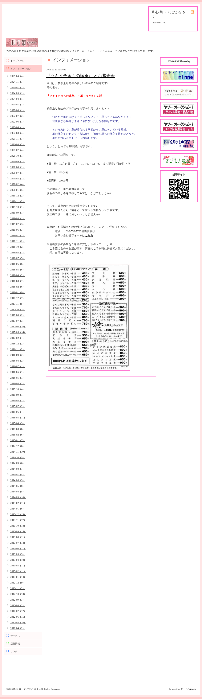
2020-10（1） (17, 155)
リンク (14, 651)
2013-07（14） (18, 542)
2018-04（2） (17, 275)
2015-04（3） (17, 423)
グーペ (184, 689)
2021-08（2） (17, 144)
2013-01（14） (18, 576)
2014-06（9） (17, 480)
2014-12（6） (17, 446)
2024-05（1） (17, 93)
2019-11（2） (17, 201)
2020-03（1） (17, 178)
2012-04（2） (17, 628)
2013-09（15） (18, 531)
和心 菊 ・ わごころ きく (26, 689)
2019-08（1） (17, 218)
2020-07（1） (17, 172)
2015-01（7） (17, 440)
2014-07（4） (17, 474)
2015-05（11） (18, 417)
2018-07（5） (17, 258)
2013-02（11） (18, 571)
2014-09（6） (17, 463)
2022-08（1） (17, 110)
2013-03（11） (18, 565)
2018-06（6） (17, 263)
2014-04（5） (17, 491)
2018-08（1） (17, 252)
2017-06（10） (18, 326)
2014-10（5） (17, 457)
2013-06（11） (18, 548)
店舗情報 (15, 643)
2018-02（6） (17, 286)
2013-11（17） (18, 520)
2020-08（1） (17, 167)
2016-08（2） (17, 360)
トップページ (17, 60)
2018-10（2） (17, 246)
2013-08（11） (18, 537)
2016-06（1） (17, 372)
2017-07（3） (17, 320)
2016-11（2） (17, 349)
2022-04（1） (17, 127)
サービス (15, 635)
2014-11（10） (18, 451)
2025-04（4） (17, 76)
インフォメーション (21, 68)
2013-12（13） (18, 514)
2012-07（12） (18, 611)
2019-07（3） (17, 224)
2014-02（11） (18, 502)
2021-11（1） (17, 138)
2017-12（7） (17, 298)
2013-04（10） (18, 559)
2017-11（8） (17, 303)
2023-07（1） (17, 104)
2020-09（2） (17, 161)
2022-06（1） (17, 121)
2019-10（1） (17, 207)
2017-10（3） (17, 309)
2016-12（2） (17, 343)
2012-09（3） (17, 599)
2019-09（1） (17, 212)
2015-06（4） (17, 411)
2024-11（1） (17, 81)
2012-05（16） (18, 622)
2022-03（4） (17, 133)
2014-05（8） (17, 485)
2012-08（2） (17, 605)
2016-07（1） (17, 366)
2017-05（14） (18, 332)
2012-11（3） (17, 588)
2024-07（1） (17, 87)
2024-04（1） (17, 98)
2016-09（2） (17, 355)
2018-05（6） (17, 269)
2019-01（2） (17, 235)
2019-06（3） (17, 229)
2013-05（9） (17, 554)
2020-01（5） (17, 189)
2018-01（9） (17, 292)
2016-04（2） (17, 383)
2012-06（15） (18, 616)
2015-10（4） (17, 389)
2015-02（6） (17, 434)
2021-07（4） (17, 150)
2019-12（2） (17, 195)
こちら (89, 235)
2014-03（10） (18, 497)
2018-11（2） (17, 241)
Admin (192, 689)
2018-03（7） (17, 281)
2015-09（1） (17, 394)
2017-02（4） (17, 337)
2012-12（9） (17, 582)
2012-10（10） (18, 594)
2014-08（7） (17, 468)
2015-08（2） (17, 400)
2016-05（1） (17, 377)
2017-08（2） (17, 315)
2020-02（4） (17, 184)
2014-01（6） (17, 508)
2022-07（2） (17, 115)
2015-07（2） (17, 406)
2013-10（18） (18, 525)
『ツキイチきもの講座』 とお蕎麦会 (80, 75)
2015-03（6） (17, 428)
